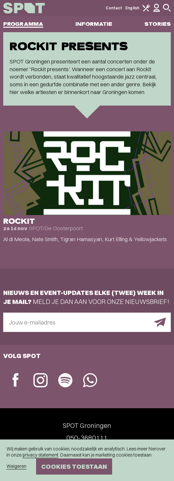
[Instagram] (40, 381)
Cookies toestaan (74, 466)
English (132, 7)
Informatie (93, 24)
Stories (157, 24)
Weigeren (16, 466)
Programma (23, 24)
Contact (114, 7)
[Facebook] (15, 381)
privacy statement (40, 455)
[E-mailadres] (87, 322)
